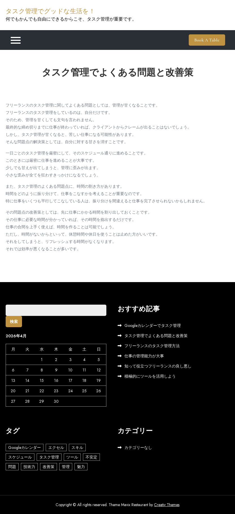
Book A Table (206, 40)
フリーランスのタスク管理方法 (152, 346)
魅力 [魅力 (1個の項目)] (81, 466)
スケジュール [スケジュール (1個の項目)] (20, 457)
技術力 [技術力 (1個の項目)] (29, 466)
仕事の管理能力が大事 (144, 356)
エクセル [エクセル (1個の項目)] (56, 447)
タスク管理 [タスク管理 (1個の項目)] (49, 457)
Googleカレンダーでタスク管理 (152, 325)
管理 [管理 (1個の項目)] (66, 466)
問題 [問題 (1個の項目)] (12, 466)
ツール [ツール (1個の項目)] (72, 457)
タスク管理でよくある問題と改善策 (156, 335)
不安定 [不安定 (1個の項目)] (91, 457)
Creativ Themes (166, 505)
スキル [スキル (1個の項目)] (77, 447)
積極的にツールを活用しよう (150, 376)
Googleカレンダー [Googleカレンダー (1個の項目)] (24, 447)
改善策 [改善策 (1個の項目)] (48, 466)
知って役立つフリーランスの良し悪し (158, 366)
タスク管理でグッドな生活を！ (50, 11)
